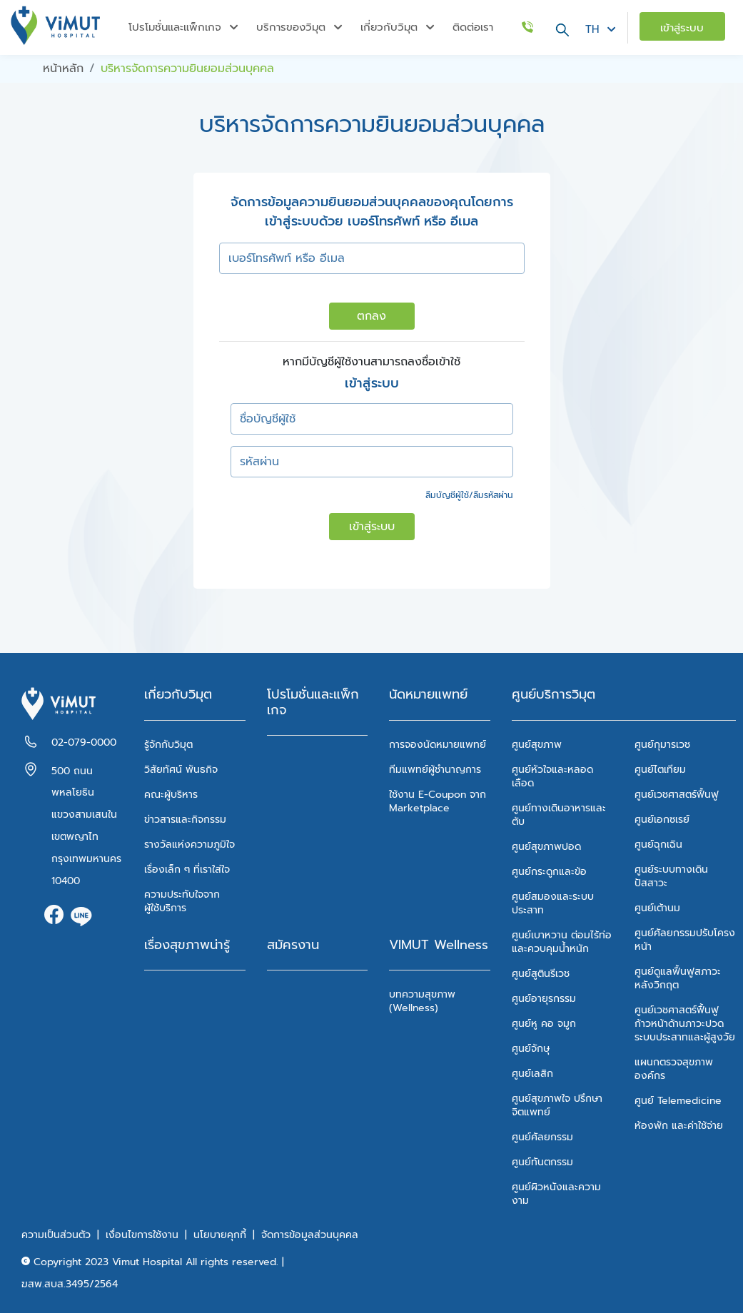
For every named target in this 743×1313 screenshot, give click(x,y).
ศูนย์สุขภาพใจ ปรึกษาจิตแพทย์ (557, 1105)
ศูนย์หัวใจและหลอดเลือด (552, 776)
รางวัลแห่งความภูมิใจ (189, 844)
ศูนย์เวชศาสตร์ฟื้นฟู (677, 794)
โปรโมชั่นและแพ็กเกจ (313, 702)
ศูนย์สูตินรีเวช (541, 973)
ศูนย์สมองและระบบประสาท (553, 903)
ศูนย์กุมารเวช (662, 744)
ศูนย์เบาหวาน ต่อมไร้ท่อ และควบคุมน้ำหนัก (562, 941)
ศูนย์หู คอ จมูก (544, 1023)
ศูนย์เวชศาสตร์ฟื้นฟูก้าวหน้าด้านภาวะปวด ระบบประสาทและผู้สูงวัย (685, 1023)
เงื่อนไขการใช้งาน (142, 1235)
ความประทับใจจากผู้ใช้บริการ (182, 901)
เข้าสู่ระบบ (372, 526)
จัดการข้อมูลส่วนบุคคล (309, 1235)
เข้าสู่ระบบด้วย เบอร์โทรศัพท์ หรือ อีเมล (371, 221)
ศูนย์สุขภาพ (537, 744)
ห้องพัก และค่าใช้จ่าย (679, 1125)
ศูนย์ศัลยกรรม (542, 1137)
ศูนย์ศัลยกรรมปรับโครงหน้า (685, 939)
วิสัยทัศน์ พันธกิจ (181, 769)
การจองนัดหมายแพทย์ (437, 744)
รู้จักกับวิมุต (168, 744)
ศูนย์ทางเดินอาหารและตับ (559, 814)
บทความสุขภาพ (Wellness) (422, 1001)
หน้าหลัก (63, 68)
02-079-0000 (83, 742)
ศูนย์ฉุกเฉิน (658, 844)
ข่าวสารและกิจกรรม (185, 819)
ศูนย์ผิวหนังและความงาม (556, 1193)
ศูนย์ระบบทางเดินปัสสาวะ (671, 876)
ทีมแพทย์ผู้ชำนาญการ (435, 769)
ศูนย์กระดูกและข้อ (549, 871)
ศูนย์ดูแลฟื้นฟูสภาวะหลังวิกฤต (678, 978)
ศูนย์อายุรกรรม (544, 998)
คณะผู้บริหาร (171, 794)
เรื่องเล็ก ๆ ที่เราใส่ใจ (187, 869)
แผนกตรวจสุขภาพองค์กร (674, 1069)
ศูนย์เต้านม (657, 908)
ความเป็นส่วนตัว (56, 1235)
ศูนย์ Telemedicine (678, 1100)
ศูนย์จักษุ (531, 1048)
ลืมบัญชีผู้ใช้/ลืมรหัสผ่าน (469, 495)
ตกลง (371, 316)
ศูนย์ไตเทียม (660, 769)
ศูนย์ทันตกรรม (542, 1162)
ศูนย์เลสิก (532, 1073)
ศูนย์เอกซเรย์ (662, 819)
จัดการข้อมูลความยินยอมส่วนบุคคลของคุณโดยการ (372, 202)
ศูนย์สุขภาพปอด (546, 846)
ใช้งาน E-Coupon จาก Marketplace (437, 801)
